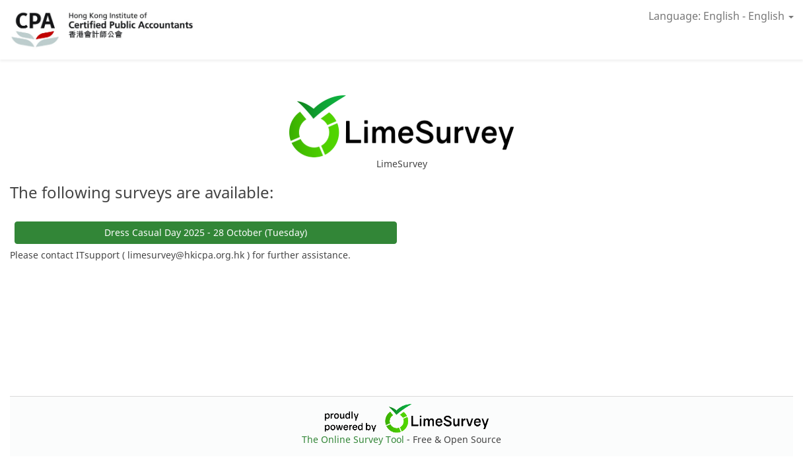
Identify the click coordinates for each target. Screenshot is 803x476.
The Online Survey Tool (354, 439)
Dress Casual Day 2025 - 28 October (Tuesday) (205, 232)
